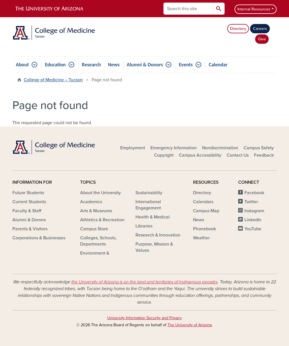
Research (91, 65)
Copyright (164, 155)
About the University (100, 193)
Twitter (251, 202)
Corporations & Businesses (38, 238)
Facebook (254, 193)
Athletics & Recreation (102, 220)
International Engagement (148, 205)
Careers (260, 28)
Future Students (28, 193)
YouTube (252, 229)
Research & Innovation (157, 235)
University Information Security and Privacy (144, 318)
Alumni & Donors (145, 65)
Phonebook (204, 229)
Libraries (143, 226)
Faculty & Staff (26, 211)
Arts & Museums (96, 211)
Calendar (218, 65)
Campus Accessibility (200, 155)
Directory (238, 28)
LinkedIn (252, 220)
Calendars (203, 202)
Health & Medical (152, 217)
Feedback (264, 155)
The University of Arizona (189, 325)
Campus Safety (259, 148)
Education (55, 65)
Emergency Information (173, 148)
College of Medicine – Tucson (53, 80)
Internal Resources (253, 9)
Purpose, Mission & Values (154, 247)
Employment (132, 148)
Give (262, 39)
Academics (91, 202)
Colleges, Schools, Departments (98, 241)
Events (186, 65)
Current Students (29, 202)
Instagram (254, 211)
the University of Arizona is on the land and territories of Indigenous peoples (144, 282)
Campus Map (206, 211)
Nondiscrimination (220, 148)
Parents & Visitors (29, 229)
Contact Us (238, 155)
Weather (201, 238)
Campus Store (94, 229)
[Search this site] (188, 9)
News (113, 65)
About (22, 65)
